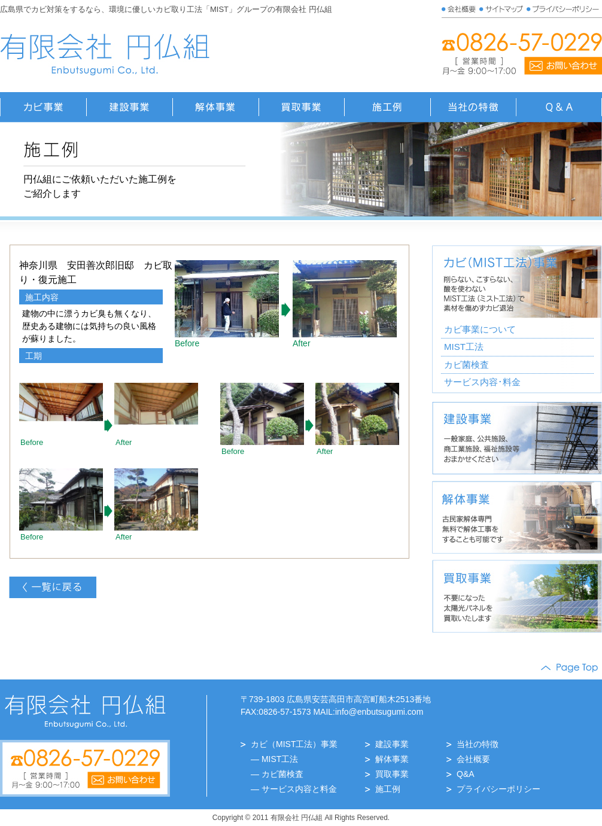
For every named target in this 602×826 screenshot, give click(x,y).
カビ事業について (480, 329)
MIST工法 (464, 347)
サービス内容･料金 (482, 382)
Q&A (466, 774)
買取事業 (392, 774)
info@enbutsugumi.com (379, 712)
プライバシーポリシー (498, 789)
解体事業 (392, 759)
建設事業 (392, 744)
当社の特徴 (477, 744)
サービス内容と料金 (299, 789)
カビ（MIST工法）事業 (294, 744)
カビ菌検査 (466, 364)
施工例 (387, 789)
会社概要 (473, 759)
